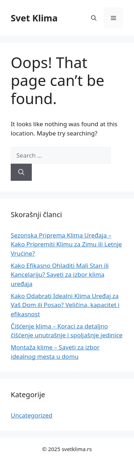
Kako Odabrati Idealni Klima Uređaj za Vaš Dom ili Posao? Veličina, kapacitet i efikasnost (65, 305)
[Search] (21, 172)
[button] (94, 18)
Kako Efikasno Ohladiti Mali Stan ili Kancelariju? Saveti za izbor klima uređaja (60, 274)
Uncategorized (32, 415)
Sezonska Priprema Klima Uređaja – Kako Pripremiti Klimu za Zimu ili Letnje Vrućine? (66, 244)
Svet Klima (34, 18)
